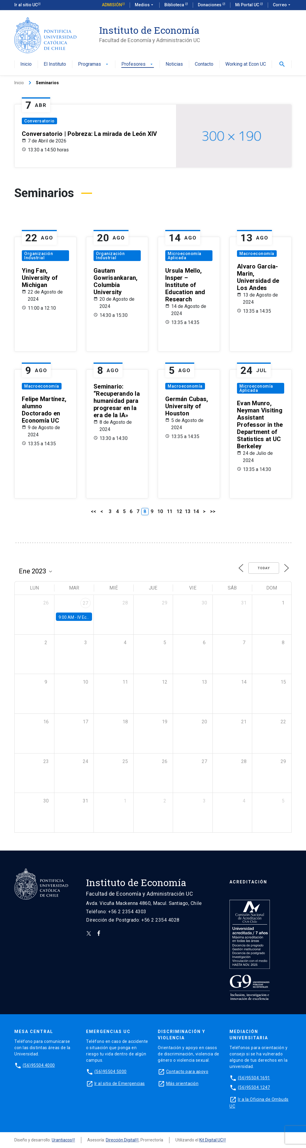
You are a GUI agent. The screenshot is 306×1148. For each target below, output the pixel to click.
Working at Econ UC (245, 64)
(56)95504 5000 (110, 1071)
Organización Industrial (38, 255)
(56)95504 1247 (254, 1087)
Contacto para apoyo (187, 1071)
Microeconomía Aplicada (184, 255)
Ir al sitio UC (26, 4)
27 (85, 603)
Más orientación (182, 1083)
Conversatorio (39, 121)
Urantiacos (62, 1140)
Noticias (174, 64)
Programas (93, 64)
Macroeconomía (256, 253)
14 (196, 511)
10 (160, 511)
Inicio (26, 64)
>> (212, 511)
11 (169, 511)
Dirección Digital (121, 1140)
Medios (144, 5)
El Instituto (55, 64)
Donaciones (210, 4)
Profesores (137, 64)
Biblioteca (174, 4)
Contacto (204, 64)
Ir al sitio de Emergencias (119, 1083)
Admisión (112, 4)
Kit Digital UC (211, 1140)
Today (264, 568)
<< (93, 511)
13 (187, 511)
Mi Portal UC (247, 4)
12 (179, 511)
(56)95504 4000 (39, 1065)
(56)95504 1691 (254, 1077)
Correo (282, 5)
